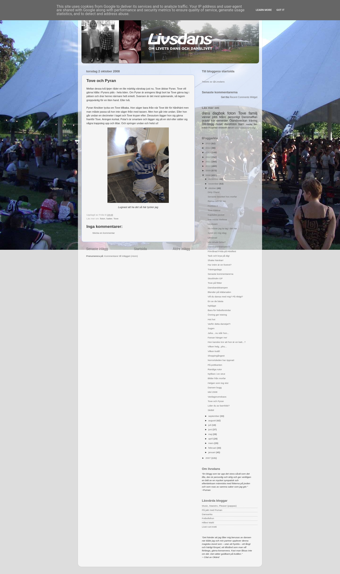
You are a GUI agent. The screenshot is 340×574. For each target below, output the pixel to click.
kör (213, 120)
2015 (208, 143)
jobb (214, 117)
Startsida (140, 249)
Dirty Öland (213, 192)
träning (253, 120)
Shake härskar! (215, 260)
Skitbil (211, 410)
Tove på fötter (215, 283)
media (249, 124)
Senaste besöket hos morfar (222, 196)
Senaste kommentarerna (220, 274)
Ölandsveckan (238, 120)
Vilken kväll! (214, 351)
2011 (208, 161)
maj (210, 434)
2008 (208, 175)
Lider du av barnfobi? (219, 405)
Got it (280, 10)
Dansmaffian (249, 117)
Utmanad (212, 237)
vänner (206, 117)
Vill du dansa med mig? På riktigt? (225, 296)
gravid (205, 120)
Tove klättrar (214, 210)
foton (102, 218)
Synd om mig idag (217, 233)
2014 (208, 148)
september (214, 416)
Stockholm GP (215, 278)
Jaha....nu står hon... (218, 333)
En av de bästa (215, 301)
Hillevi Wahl (208, 522)
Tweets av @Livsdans (213, 81)
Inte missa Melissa (217, 219)
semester (222, 120)
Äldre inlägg (181, 249)
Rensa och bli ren (217, 201)
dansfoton (230, 124)
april (210, 438)
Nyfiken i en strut (216, 374)
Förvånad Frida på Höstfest (222, 251)
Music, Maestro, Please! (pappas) (219, 505)
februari (212, 448)
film (255, 124)
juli (210, 425)
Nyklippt (212, 305)
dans (206, 113)
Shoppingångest (216, 355)
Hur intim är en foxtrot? (219, 264)
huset (219, 124)
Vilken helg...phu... (217, 346)
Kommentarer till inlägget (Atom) (121, 256)
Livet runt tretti (209, 526)
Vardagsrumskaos (217, 396)
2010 (208, 166)
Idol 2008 (212, 392)
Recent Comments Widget (243, 97)
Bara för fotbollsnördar (219, 310)
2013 (208, 152)
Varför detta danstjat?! (219, 324)
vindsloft (222, 127)
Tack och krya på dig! (219, 255)
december (213, 179)
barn (241, 124)
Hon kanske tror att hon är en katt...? (227, 342)
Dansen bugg (215, 387)
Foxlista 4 (213, 206)
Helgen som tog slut (218, 383)
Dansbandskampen (218, 287)
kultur (236, 128)
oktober (212, 188)
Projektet (212, 127)
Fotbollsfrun (208, 518)
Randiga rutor (215, 369)
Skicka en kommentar (103, 233)
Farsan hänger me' (217, 337)
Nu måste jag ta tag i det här (222, 228)
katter (109, 218)
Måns (222, 117)
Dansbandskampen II (219, 246)
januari (212, 452)
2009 (208, 170)
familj (253, 113)
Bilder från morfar (217, 378)
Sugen (211, 328)
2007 (208, 458)
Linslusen (213, 224)
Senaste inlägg (97, 249)
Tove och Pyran (216, 401)
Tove (116, 218)
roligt (253, 128)
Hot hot (211, 319)
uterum (230, 128)
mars (211, 443)
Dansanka (207, 514)
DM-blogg (208, 124)
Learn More (264, 10)
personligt (234, 117)
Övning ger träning (217, 314)
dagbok (218, 113)
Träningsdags (215, 269)
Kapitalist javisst (216, 214)
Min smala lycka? (217, 242)
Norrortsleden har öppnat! (221, 360)
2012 (208, 157)
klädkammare (245, 128)
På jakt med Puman (212, 510)
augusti (212, 420)
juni (210, 429)
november (213, 183)
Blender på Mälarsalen (219, 292)
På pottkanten (215, 365)
